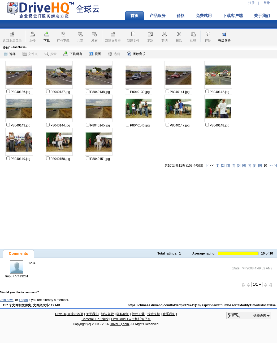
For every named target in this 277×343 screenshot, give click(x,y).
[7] (249, 165)
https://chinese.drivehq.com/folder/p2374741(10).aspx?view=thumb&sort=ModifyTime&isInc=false (202, 305)
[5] (238, 165)
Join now (7, 300)
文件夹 (30, 54)
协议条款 (107, 314)
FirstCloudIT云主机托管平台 (130, 319)
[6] (244, 165)
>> (270, 165)
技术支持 (153, 314)
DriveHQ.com (119, 324)
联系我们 (169, 314)
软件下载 (138, 314)
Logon (23, 300)
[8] (254, 165)
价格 (181, 16)
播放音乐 (136, 54)
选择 (10, 54)
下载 (47, 41)
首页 (134, 16)
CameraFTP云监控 (94, 319)
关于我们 (262, 16)
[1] (217, 165)
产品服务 (158, 16)
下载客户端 (233, 16)
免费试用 (204, 16)
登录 (267, 3)
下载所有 (72, 54)
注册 (251, 3)
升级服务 (224, 41)
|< (207, 165)
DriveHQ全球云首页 (69, 314)
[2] (222, 165)
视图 (95, 54)
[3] (228, 165)
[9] (260, 165)
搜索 (51, 54)
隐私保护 (122, 314)
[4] (233, 165)
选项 (114, 54)
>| (275, 165)
